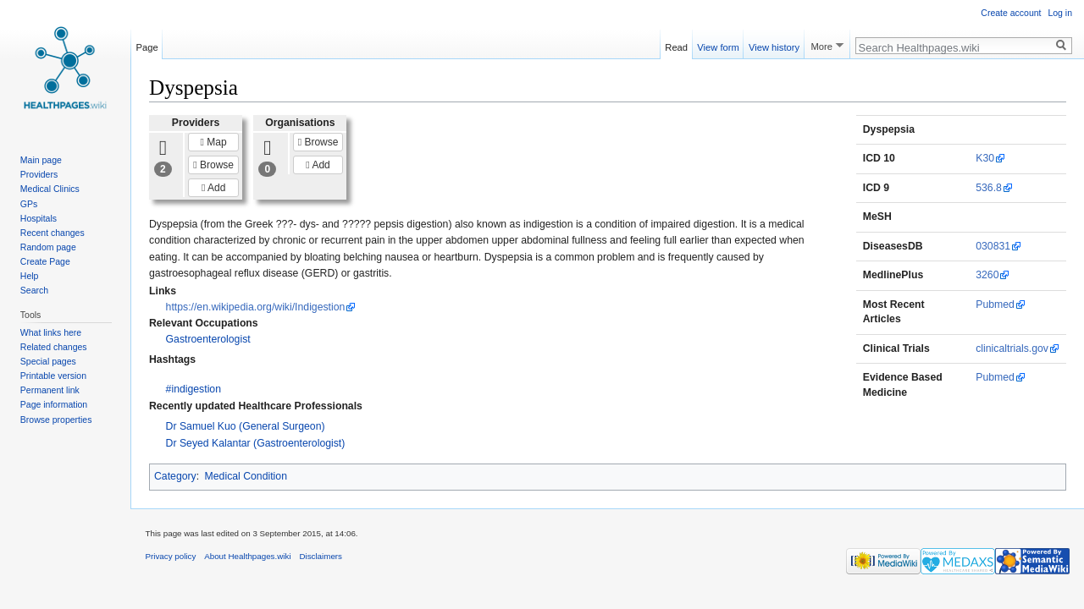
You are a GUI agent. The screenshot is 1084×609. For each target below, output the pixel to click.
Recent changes (52, 233)
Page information (53, 404)
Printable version (53, 375)
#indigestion (193, 389)
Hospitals (38, 218)
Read (676, 44)
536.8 (989, 188)
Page (147, 44)
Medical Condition (246, 476)
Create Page (45, 261)
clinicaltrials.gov (1012, 348)
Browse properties (56, 419)
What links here (50, 332)
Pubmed (995, 304)
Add (213, 188)
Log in (1060, 13)
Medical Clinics (50, 189)
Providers (39, 174)
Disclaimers (320, 556)
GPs (28, 204)
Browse (213, 165)
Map (214, 142)
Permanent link (50, 390)
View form (718, 44)
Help (29, 276)
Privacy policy (171, 556)
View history (774, 44)
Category (175, 476)
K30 (985, 158)
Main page (41, 160)
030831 (993, 246)
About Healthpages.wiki (247, 556)
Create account (1011, 13)
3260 (987, 275)
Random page (48, 247)
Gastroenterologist (208, 339)
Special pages (48, 361)
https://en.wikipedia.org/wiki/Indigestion (256, 307)
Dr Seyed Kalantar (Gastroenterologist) (256, 443)
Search (34, 290)
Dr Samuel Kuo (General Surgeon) (245, 426)
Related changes (53, 347)
